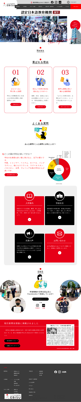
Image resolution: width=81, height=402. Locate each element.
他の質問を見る (11, 174)
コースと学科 (16, 380)
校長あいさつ (16, 372)
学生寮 (40, 376)
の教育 (16, 374)
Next (65, 29)
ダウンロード (12, 345)
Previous (1, 29)
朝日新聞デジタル (11, 340)
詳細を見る (16, 104)
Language (71, 2)
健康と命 (16, 390)
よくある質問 (59, 6)
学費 (15, 382)
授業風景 (41, 372)
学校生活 (40, 6)
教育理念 (18, 6)
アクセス (67, 6)
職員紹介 (16, 376)
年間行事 (41, 374)
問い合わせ (31, 389)
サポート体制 (32, 6)
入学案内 (25, 6)
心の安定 (16, 392)
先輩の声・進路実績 (49, 6)
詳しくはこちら (65, 106)
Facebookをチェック (40, 299)
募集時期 (16, 384)
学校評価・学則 (32, 393)
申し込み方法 (16, 386)
